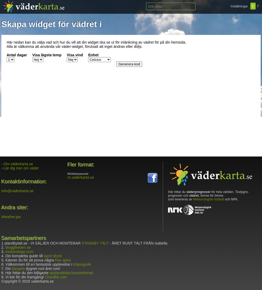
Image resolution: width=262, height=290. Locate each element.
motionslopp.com (20, 252)
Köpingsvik (82, 264)
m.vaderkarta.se (80, 177)
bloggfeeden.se (18, 247)
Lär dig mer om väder (21, 168)
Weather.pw (11, 217)
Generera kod (129, 64)
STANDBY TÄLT (95, 243)
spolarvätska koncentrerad (71, 273)
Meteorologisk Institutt (208, 199)
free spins (63, 260)
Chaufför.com (56, 277)
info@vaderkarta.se (17, 191)
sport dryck (53, 256)
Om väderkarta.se (18, 164)
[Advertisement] (222, 73)
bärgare (18, 268)
